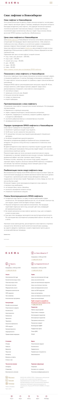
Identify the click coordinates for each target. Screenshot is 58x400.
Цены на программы (37, 301)
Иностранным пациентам (38, 325)
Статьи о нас (9, 367)
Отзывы (8, 351)
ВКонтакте (11, 385)
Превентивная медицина (12, 342)
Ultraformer (29, 51)
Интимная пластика (11, 293)
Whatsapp (11, 391)
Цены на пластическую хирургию (40, 290)
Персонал (8, 359)
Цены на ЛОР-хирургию (37, 298)
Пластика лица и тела (11, 290)
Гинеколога (9, 323)
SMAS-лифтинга (13, 40)
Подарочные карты (36, 336)
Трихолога (8, 326)
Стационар (9, 377)
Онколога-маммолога (12, 331)
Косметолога (9, 318)
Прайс (33, 282)
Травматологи (35, 357)
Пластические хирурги (37, 351)
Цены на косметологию (37, 287)
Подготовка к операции (37, 320)
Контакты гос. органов (37, 377)
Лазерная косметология (12, 298)
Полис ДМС (34, 339)
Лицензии (34, 374)
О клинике (8, 349)
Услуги (7, 282)
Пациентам (34, 315)
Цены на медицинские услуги (39, 295)
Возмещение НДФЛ (36, 333)
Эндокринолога (10, 339)
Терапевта (8, 329)
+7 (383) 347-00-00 (36, 312)
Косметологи (35, 354)
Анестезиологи (35, 362)
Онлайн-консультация (12, 313)
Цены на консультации (37, 306)
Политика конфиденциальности (40, 380)
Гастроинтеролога (10, 337)
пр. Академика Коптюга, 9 (41, 272)
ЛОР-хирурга (9, 334)
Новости (8, 354)
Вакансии (8, 357)
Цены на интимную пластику (39, 293)
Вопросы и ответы (11, 365)
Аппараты (8, 374)
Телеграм (11, 388)
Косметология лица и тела (13, 287)
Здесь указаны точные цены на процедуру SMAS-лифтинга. (23, 72)
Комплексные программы (13, 306)
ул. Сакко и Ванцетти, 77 (41, 261)
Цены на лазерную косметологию (40, 303)
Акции (33, 342)
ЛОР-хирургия (9, 301)
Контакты (8, 362)
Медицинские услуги (11, 295)
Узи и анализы (9, 303)
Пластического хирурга (12, 315)
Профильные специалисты (38, 359)
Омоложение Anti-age (12, 285)
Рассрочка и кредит (36, 331)
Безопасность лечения (12, 380)
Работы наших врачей (37, 317)
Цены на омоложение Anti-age (39, 285)
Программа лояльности (37, 328)
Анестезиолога (10, 321)
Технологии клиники (11, 372)
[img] (6, 385)
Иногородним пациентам (38, 323)
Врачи (33, 349)
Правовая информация (37, 372)
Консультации (9, 310)
